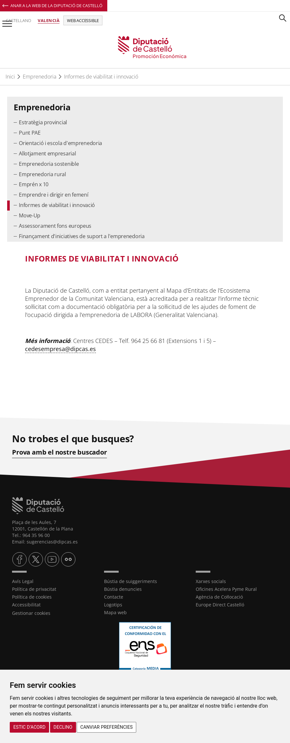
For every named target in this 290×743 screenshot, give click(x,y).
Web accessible (83, 20)
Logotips (113, 605)
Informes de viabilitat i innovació (101, 76)
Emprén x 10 (33, 184)
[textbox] (145, 258)
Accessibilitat (26, 605)
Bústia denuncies (123, 589)
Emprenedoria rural (42, 174)
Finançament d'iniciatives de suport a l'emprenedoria (81, 236)
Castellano (18, 20)
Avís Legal (22, 581)
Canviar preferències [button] (106, 727)
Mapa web (115, 612)
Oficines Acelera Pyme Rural (226, 589)
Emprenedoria (39, 76)
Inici (10, 76)
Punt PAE (30, 132)
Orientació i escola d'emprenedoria (60, 143)
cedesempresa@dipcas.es (60, 349)
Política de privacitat (34, 589)
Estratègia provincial (43, 122)
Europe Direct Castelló (220, 605)
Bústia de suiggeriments (130, 581)
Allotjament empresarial (47, 153)
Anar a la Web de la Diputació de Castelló (56, 5)
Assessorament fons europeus (55, 225)
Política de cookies (32, 597)
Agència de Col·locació (219, 597)
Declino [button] (63, 727)
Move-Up (29, 215)
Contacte (113, 597)
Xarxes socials (211, 581)
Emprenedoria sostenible (49, 163)
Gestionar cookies (31, 613)
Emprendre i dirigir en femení (53, 194)
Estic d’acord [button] (29, 727)
